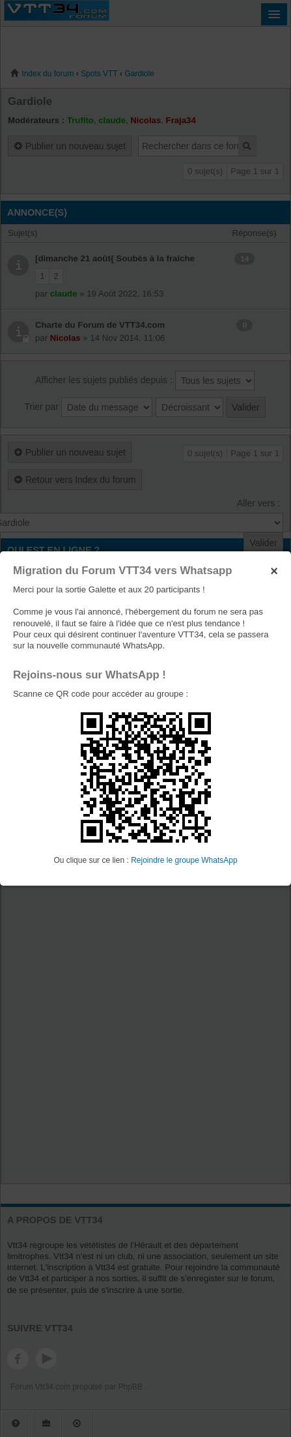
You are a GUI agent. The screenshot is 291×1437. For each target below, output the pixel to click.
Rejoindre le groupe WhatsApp (184, 860)
